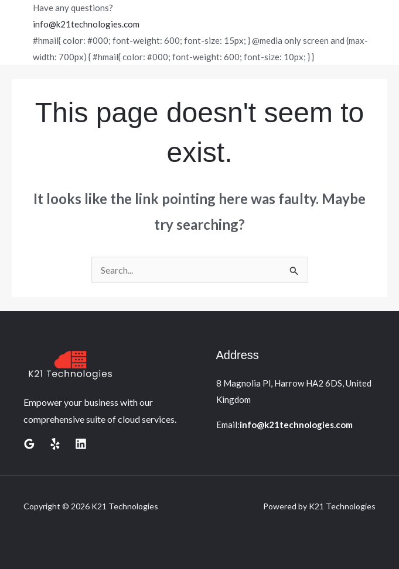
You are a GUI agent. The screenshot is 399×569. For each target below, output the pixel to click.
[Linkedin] (81, 444)
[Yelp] (55, 444)
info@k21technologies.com (86, 24)
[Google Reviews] (29, 444)
